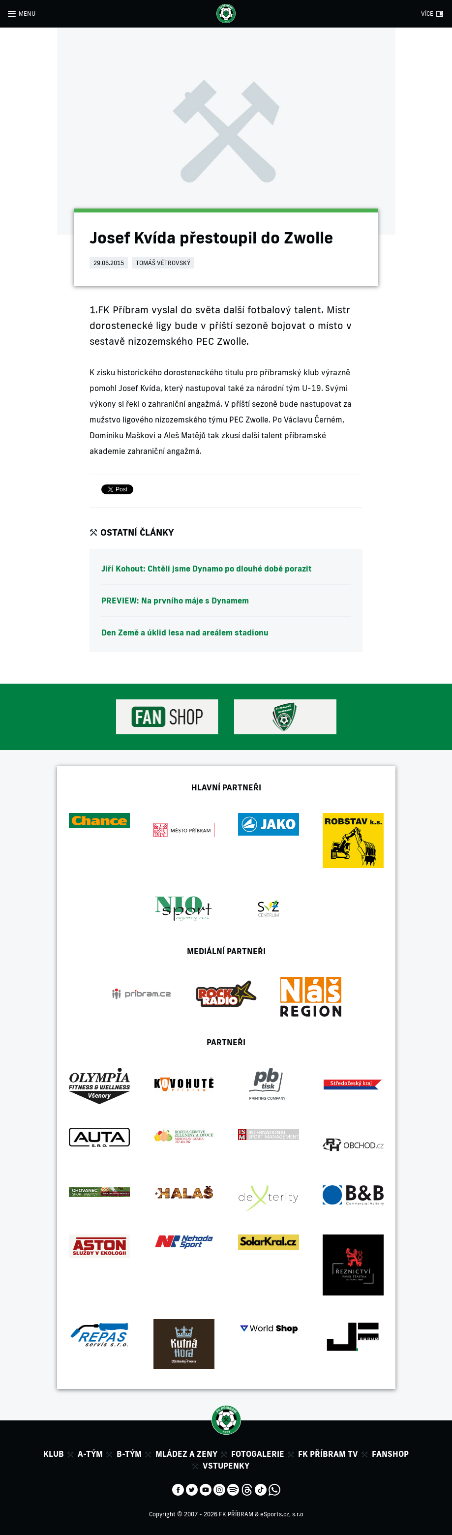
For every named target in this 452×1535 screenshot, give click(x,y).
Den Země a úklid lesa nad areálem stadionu (185, 632)
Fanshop (390, 1454)
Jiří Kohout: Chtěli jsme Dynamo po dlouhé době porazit (206, 568)
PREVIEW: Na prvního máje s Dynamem (175, 600)
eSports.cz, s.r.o (281, 1514)
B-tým (129, 1454)
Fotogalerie (257, 1454)
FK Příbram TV (328, 1454)
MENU (27, 13)
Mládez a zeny (186, 1454)
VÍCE (427, 13)
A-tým (90, 1454)
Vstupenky (226, 1466)
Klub (53, 1454)
